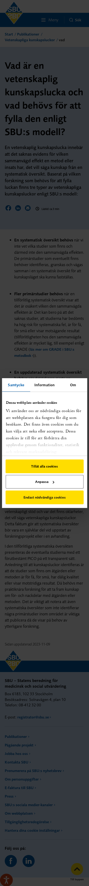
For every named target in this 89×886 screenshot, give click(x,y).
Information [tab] (44, 384)
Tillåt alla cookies (44, 466)
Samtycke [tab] (16, 384)
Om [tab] (73, 384)
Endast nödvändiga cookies (44, 497)
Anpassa (44, 481)
